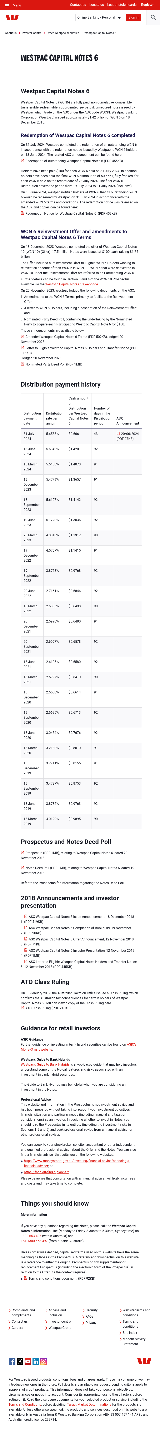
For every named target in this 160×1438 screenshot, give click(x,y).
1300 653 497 (31, 1236)
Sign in (134, 17)
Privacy (91, 1323)
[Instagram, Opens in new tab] (43, 1364)
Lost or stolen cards (122, 5)
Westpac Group (60, 1328)
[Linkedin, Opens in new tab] (35, 1361)
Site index (130, 1333)
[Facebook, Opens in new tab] (12, 1361)
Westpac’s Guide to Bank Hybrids (45, 1064)
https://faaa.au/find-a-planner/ (46, 1172)
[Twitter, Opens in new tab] (20, 1361)
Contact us (78, 5)
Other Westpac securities (63, 33)
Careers (17, 1328)
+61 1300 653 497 (34, 1241)
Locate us (96, 5)
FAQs (89, 1316)
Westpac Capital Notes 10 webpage (71, 284)
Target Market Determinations (89, 1404)
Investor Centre (31, 33)
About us (11, 33)
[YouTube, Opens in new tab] (27, 1361)
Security (92, 1310)
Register (147, 5)
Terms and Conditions (25, 1404)
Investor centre (60, 1321)
